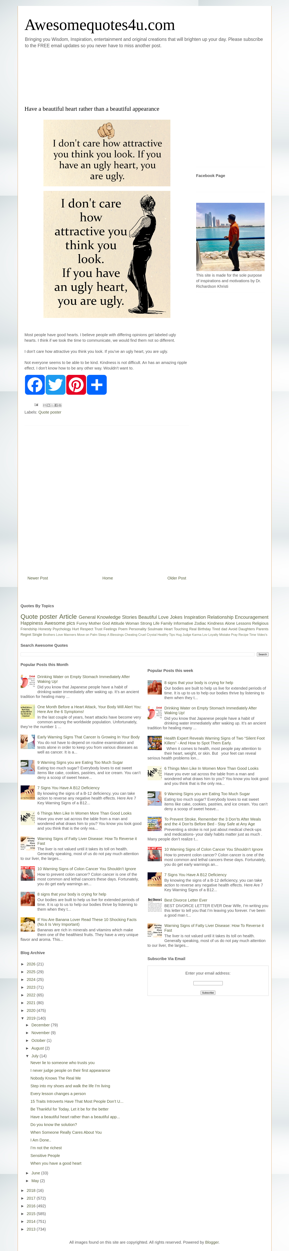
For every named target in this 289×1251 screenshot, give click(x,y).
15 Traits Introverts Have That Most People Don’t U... (77, 1101)
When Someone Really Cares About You (66, 1132)
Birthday (204, 629)
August (38, 1048)
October (39, 1040)
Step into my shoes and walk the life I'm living (70, 1086)
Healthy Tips (166, 634)
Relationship (220, 617)
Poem (123, 629)
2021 (31, 1003)
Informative (183, 623)
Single (37, 635)
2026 (31, 964)
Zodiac (200, 623)
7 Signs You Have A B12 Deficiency (68, 788)
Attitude (117, 623)
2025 (31, 972)
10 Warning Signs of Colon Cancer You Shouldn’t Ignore (86, 869)
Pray (234, 634)
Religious (260, 623)
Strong (146, 623)
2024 (31, 979)
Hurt (75, 629)
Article (68, 616)
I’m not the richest (46, 1148)
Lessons (243, 623)
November (41, 1033)
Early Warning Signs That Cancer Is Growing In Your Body (88, 737)
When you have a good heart (56, 1163)
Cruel (142, 634)
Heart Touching (176, 629)
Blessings (117, 634)
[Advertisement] (121, 76)
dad (224, 629)
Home (107, 578)
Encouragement (251, 617)
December (41, 1025)
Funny (82, 623)
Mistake (224, 634)
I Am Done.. (41, 1140)
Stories (129, 617)
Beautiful (147, 617)
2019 (31, 1018)
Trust (98, 629)
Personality (137, 629)
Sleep (102, 634)
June (36, 1173)
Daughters (246, 629)
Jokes (176, 617)
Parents (262, 629)
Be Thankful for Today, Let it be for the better (70, 1109)
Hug (178, 634)
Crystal (152, 634)
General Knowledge (100, 617)
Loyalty (213, 634)
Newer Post (38, 578)
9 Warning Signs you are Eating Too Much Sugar (80, 762)
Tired (216, 629)
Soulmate (155, 629)
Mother (95, 623)
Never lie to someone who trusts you (63, 1062)
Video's (262, 634)
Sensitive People (45, 1155)
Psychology (62, 629)
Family (166, 623)
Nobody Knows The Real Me (56, 1078)
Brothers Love (53, 634)
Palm (93, 634)
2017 (31, 1198)
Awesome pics (59, 623)
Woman (132, 623)
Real (193, 629)
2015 (31, 1214)
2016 (31, 1206)
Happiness (32, 623)
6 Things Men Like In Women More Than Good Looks (84, 813)
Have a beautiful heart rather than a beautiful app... (75, 1117)
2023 (31, 987)
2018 (31, 1190)
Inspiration (195, 617)
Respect (86, 629)
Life (156, 623)
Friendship (29, 629)
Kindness (215, 623)
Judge (186, 634)
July (35, 1056)
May (35, 1181)
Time (252, 634)
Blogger (212, 1242)
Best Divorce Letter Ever (185, 900)
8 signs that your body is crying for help (71, 894)
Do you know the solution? (54, 1124)
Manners (70, 634)
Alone (230, 623)
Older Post (176, 578)
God (106, 623)
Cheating (131, 634)
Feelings (110, 629)
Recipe (243, 634)
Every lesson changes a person (58, 1093)
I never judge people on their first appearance (70, 1070)
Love (163, 617)
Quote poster (49, 412)
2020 (31, 1010)
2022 (31, 995)
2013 (31, 1229)
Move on (83, 634)
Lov (204, 634)
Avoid (232, 629)
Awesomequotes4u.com (100, 24)
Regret (26, 635)
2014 (31, 1221)
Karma (196, 634)
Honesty (45, 629)
